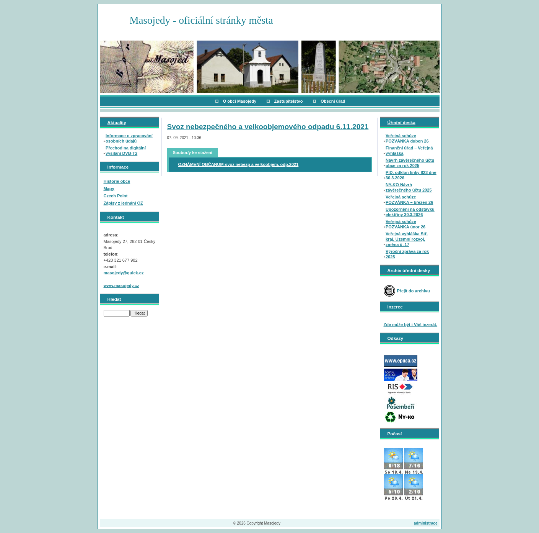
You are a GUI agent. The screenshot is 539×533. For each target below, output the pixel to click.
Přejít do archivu (413, 291)
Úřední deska (401, 122)
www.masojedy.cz (121, 285)
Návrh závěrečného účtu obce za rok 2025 (410, 163)
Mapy (109, 188)
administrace (426, 523)
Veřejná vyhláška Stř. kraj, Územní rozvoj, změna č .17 (407, 239)
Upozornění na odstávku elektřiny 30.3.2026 (410, 212)
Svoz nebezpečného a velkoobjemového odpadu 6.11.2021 (268, 127)
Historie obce (117, 181)
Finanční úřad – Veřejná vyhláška (409, 151)
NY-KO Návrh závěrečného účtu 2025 (409, 187)
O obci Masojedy (239, 101)
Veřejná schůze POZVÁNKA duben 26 (407, 138)
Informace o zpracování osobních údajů (129, 138)
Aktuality (116, 122)
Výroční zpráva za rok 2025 (407, 254)
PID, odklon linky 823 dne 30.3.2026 (411, 175)
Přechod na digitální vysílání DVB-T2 (126, 151)
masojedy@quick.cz (124, 273)
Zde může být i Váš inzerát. (411, 324)
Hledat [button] (139, 313)
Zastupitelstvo (288, 101)
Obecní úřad (333, 101)
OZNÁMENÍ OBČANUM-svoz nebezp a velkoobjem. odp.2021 (238, 164)
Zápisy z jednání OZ (123, 203)
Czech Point (116, 196)
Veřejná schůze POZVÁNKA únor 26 (405, 224)
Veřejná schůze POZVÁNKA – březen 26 (409, 200)
